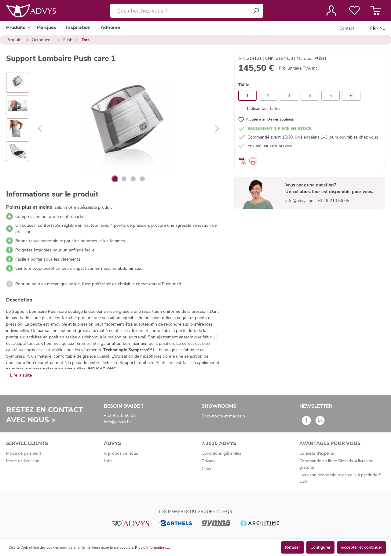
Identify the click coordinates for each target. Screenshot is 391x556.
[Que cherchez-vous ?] (179, 11)
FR (373, 28)
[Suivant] (217, 129)
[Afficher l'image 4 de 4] (142, 178)
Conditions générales (221, 453)
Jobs (108, 461)
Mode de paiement (23, 453)
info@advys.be (299, 201)
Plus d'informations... (152, 547)
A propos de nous (121, 453)
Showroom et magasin (223, 416)
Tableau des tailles (259, 108)
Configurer (320, 547)
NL (382, 28)
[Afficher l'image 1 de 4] (114, 178)
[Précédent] (39, 129)
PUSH (320, 58)
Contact (346, 28)
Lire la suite (21, 375)
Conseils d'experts (316, 453)
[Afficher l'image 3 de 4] (133, 178)
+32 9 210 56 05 (333, 201)
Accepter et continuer (361, 547)
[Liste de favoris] (354, 10)
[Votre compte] (331, 10)
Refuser (292, 547)
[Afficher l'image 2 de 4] (124, 178)
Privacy (208, 461)
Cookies (209, 468)
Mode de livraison (22, 461)
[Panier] (375, 10)
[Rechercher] (256, 11)
